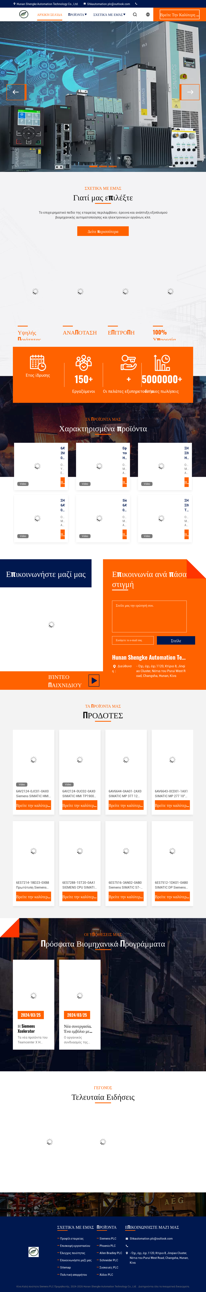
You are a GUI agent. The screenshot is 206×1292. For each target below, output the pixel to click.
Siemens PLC (108, 1238)
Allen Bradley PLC (111, 1253)
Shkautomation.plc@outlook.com (106, 4)
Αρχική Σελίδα (49, 14)
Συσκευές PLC (109, 1267)
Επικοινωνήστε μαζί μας (76, 1260)
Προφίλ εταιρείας (72, 1238)
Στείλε (176, 640)
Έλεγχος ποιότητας (72, 1253)
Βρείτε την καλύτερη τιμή (63, 482)
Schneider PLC (109, 1260)
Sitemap (65, 1267)
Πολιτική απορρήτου (73, 1274)
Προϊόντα (77, 14)
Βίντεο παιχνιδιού (73, 680)
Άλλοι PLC (106, 1274)
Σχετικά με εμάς (109, 14)
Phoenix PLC (108, 1245)
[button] (93, 166)
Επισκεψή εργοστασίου (75, 1245)
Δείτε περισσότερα (103, 231)
